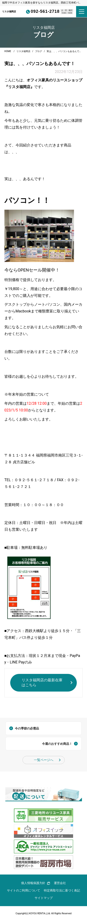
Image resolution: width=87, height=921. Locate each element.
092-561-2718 (41, 11)
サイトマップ (44, 898)
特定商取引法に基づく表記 (62, 890)
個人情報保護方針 (35, 883)
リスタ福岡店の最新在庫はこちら (42, 682)
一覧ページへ (43, 760)
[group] (43, 794)
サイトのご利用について (23, 890)
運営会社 (60, 883)
